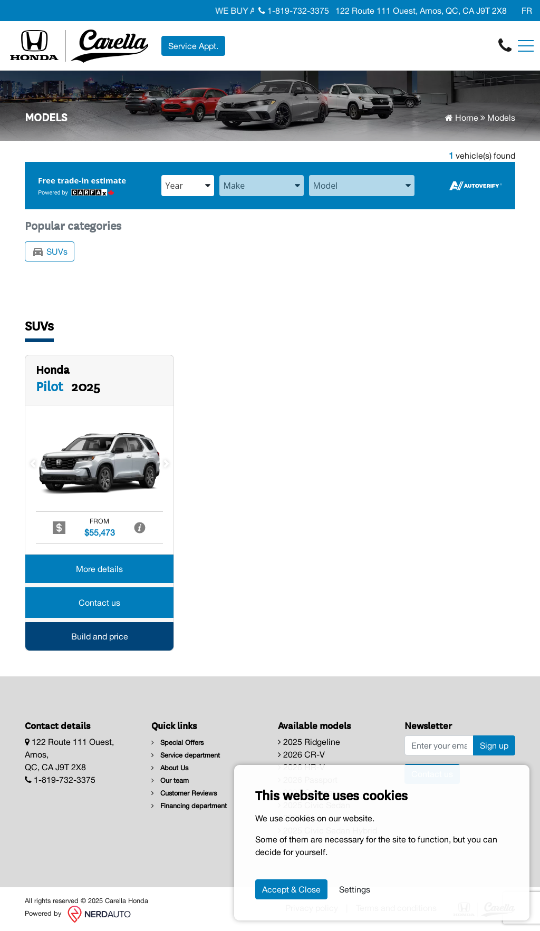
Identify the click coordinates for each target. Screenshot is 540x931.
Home (461, 117)
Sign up (494, 745)
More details (99, 569)
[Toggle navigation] (526, 46)
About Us (169, 768)
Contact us (99, 603)
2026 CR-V (301, 754)
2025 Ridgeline (309, 741)
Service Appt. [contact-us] (193, 46)
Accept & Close (291, 889)
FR (527, 10)
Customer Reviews (184, 793)
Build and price (99, 637)
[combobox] (188, 185)
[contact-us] (505, 45)
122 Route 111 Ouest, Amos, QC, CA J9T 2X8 (420, 10)
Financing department (189, 806)
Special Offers (177, 742)
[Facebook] (512, 10)
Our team (170, 780)
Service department (185, 755)
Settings (354, 889)
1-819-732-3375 (293, 10)
